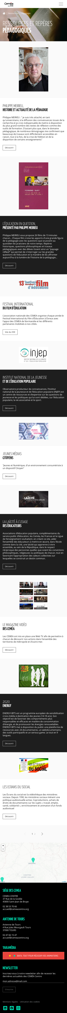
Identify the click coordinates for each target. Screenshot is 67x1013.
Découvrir (9, 147)
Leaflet (64, 881)
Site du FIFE (10, 332)
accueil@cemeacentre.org (16, 909)
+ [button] (3, 845)
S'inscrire (9, 989)
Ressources (13, 13)
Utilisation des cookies (30, 1001)
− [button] (3, 849)
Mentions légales (10, 1001)
